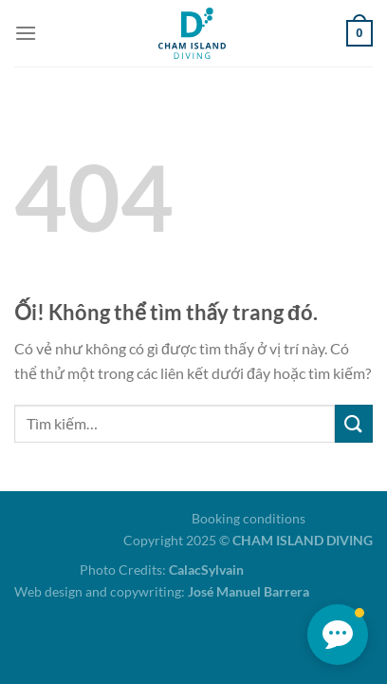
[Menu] (25, 33)
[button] (337, 634)
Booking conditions (248, 518)
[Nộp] (354, 423)
